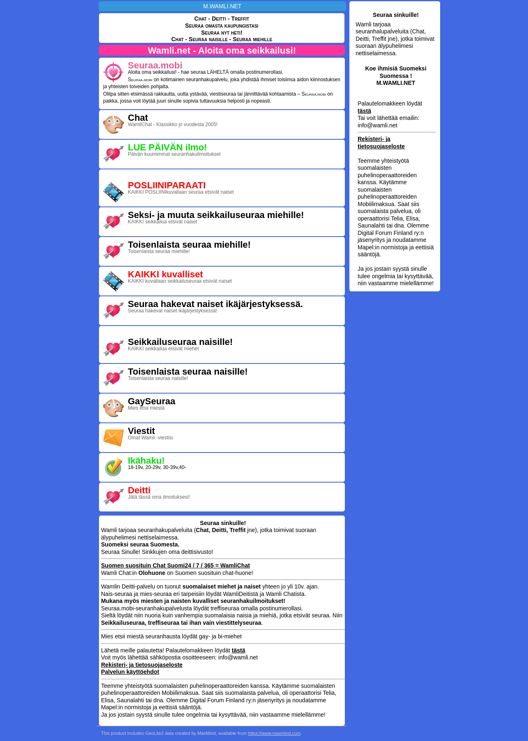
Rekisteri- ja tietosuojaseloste (381, 143)
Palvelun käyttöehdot (130, 671)
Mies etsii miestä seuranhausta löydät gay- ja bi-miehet (171, 636)
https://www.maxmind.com (274, 733)
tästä (364, 111)
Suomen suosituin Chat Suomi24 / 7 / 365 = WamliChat (175, 565)
